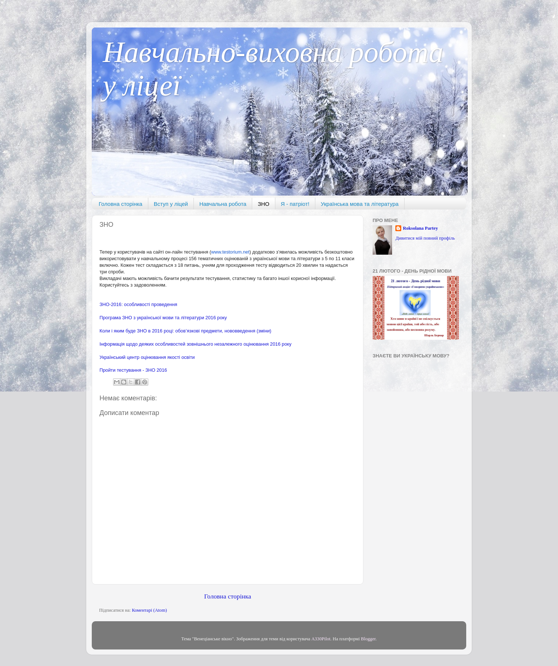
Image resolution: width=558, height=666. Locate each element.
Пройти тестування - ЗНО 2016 (133, 370)
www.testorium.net (230, 252)
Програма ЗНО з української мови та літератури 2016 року (163, 317)
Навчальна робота (222, 204)
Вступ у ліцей (171, 204)
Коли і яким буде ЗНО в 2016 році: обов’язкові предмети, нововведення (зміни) (185, 331)
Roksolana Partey (420, 228)
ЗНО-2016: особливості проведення (138, 304)
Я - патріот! (295, 204)
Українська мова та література (360, 204)
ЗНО (263, 204)
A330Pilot (320, 638)
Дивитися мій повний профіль (425, 238)
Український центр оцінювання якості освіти (147, 357)
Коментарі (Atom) (149, 610)
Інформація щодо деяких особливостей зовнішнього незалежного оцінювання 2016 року (195, 344)
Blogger (368, 638)
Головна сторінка (120, 204)
